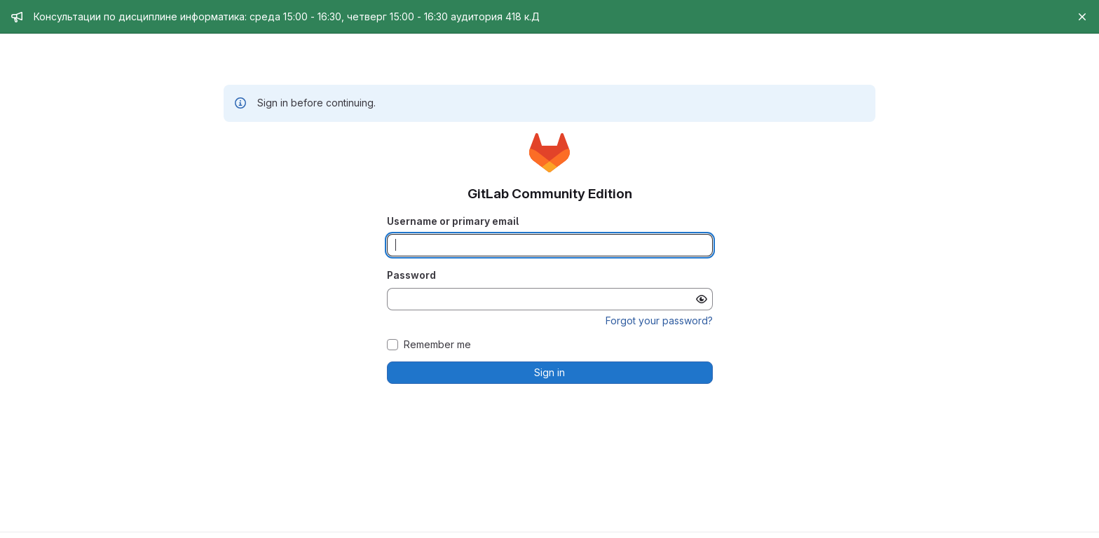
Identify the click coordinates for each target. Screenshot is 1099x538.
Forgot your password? (659, 320)
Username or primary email (453, 221)
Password (411, 275)
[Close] (1082, 16)
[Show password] (701, 299)
